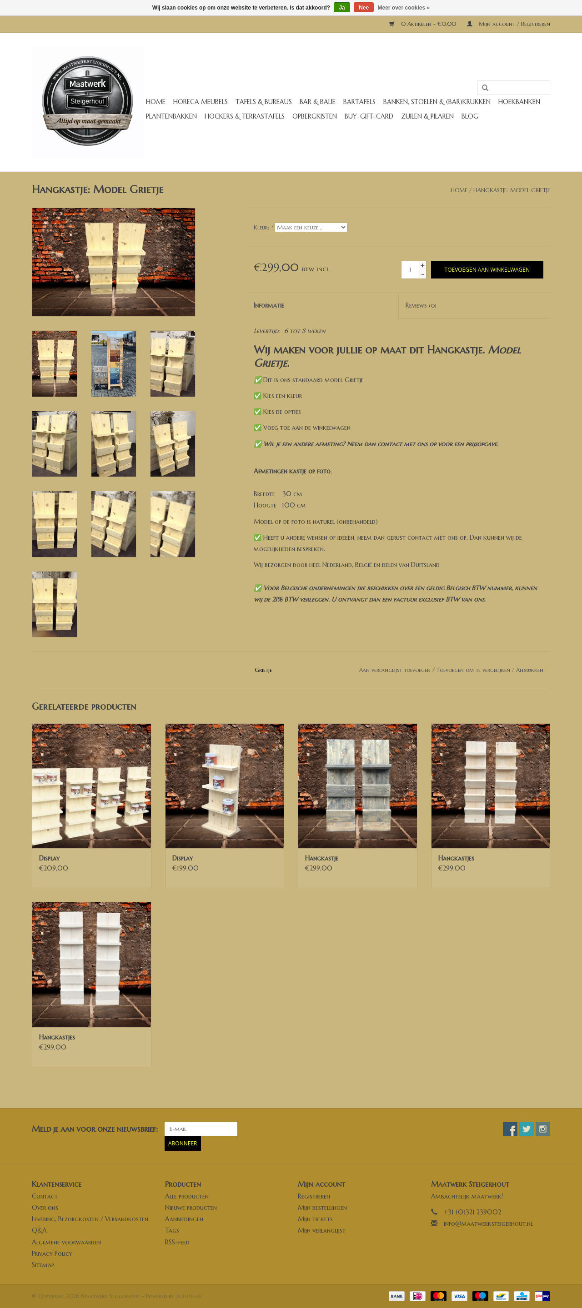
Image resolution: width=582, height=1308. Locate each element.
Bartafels (359, 102)
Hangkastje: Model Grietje (511, 190)
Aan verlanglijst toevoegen (395, 669)
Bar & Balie (318, 102)
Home (156, 102)
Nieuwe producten (191, 1208)
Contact (45, 1196)
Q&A (39, 1230)
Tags (172, 1230)
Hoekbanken (519, 102)
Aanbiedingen (184, 1219)
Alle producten (187, 1196)
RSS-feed (177, 1242)
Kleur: (263, 227)
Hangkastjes (456, 858)
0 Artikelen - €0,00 (423, 23)
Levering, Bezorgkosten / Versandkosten (90, 1219)
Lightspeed (188, 1296)
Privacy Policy (52, 1253)
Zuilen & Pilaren (427, 116)
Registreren (314, 1196)
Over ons (45, 1208)
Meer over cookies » (404, 8)
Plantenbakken (171, 116)
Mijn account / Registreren (508, 23)
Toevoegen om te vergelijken (474, 669)
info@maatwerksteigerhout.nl (488, 1223)
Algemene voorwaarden (66, 1242)
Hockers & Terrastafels (245, 116)
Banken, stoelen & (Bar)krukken (437, 102)
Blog (470, 116)
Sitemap (43, 1265)
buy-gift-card (369, 116)
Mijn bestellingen (322, 1208)
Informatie (269, 305)
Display (49, 858)
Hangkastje (321, 858)
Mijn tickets (315, 1219)
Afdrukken (529, 669)
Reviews (421, 305)
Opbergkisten (314, 116)
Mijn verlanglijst (322, 1230)
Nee (364, 8)
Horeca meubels (200, 102)
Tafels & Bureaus (264, 102)
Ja (342, 8)
